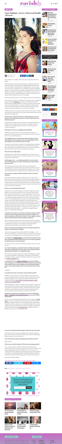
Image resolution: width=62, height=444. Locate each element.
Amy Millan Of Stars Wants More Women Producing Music (21, 426)
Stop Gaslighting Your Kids (51, 24)
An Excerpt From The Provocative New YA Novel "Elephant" (52, 48)
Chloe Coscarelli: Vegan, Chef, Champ (51, 79)
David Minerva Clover (50, 20)
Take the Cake (49, 201)
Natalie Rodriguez (50, 51)
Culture (34, 442)
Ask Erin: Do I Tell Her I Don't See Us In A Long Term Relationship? (52, 41)
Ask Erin (49, 139)
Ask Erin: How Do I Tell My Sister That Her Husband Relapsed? (50, 153)
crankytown (18, 368)
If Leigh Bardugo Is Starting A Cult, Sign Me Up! (35, 426)
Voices (34, 440)
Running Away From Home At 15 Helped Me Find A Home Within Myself (52, 32)
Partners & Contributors (41, 441)
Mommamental (49, 120)
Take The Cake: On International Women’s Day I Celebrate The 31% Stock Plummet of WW (49, 216)
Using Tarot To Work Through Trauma (49, 173)
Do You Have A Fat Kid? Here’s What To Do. (49, 133)
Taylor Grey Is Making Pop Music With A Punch (35, 411)
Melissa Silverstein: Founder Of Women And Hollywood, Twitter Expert (52, 88)
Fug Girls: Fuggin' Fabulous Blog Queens (51, 97)
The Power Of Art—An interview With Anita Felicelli (9, 412)
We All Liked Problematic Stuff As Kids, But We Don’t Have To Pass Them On (52, 16)
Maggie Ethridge (50, 36)
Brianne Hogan (9, 75)
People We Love (8, 9)
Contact (52, 440)
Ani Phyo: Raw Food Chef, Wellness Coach (52, 70)
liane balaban (11, 368)
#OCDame (49, 160)
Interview (28, 368)
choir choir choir (22, 307)
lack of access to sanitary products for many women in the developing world (21, 281)
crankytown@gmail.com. (12, 258)
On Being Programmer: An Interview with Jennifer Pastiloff (22, 412)
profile (23, 368)
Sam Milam (49, 27)
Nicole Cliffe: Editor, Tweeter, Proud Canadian (52, 62)
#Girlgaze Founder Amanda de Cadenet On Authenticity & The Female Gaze (10, 427)
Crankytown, (16, 102)
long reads (50, 180)
